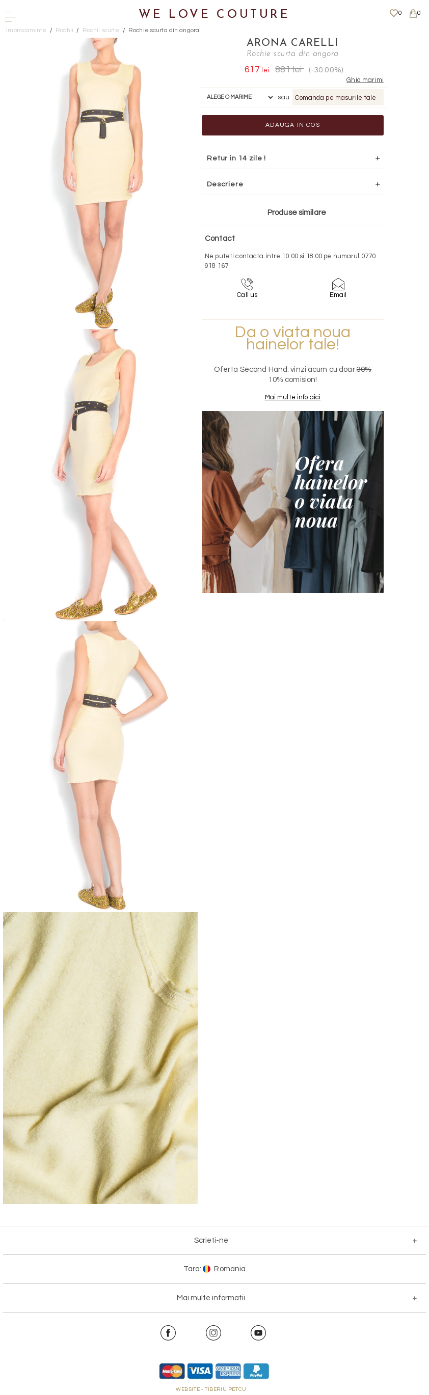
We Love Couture (214, 15)
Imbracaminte (26, 30)
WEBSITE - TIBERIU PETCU (211, 1389)
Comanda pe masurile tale (335, 97)
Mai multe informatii (211, 1298)
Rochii (64, 30)
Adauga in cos (292, 125)
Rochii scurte (101, 30)
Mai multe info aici (292, 397)
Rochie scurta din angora (163, 30)
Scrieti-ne (211, 1240)
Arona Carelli (292, 43)
